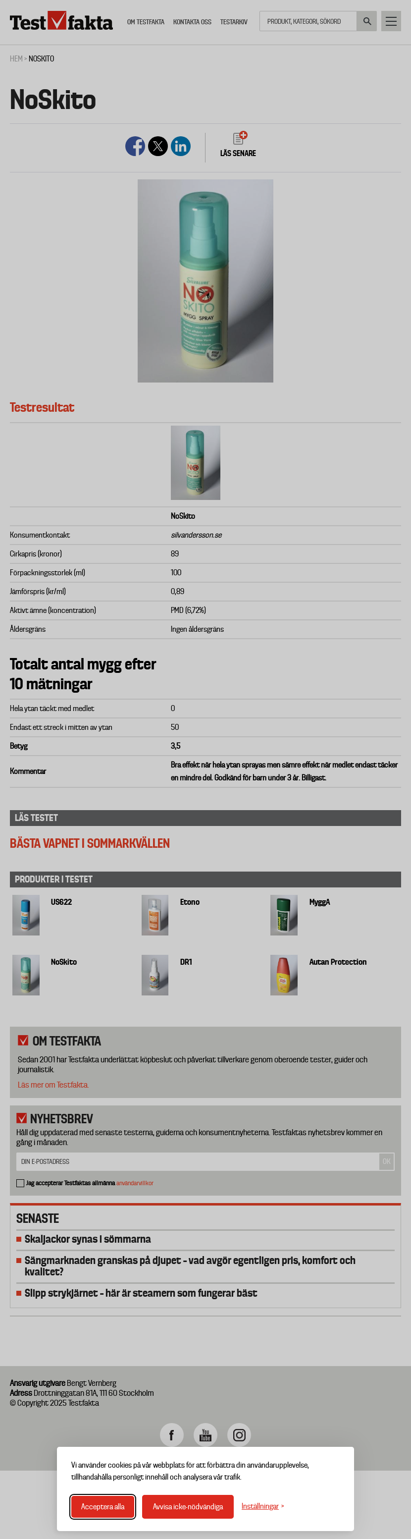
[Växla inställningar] (263, 1506)
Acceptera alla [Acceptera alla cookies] (102, 1506)
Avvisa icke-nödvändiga (188, 1506)
